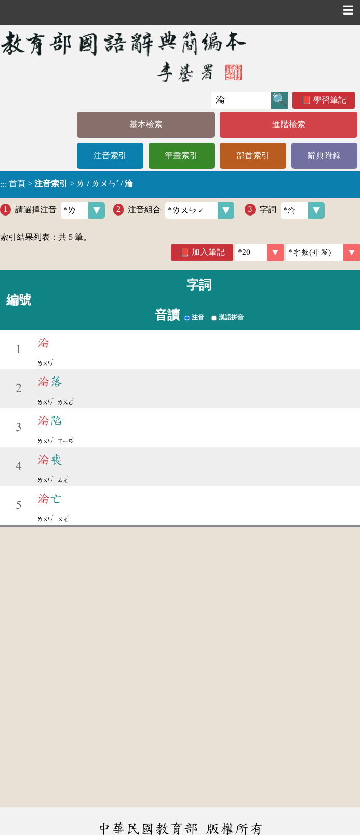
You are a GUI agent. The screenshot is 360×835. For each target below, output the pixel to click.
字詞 (292, 210)
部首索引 (253, 155)
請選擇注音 (60, 210)
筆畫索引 (181, 155)
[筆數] (259, 252)
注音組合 (181, 210)
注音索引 (110, 155)
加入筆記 (208, 252)
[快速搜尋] (241, 100)
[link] (323, 252)
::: (3, 184)
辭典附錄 (324, 155)
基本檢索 (146, 124)
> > (66, 183)
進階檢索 (288, 124)
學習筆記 (329, 100)
